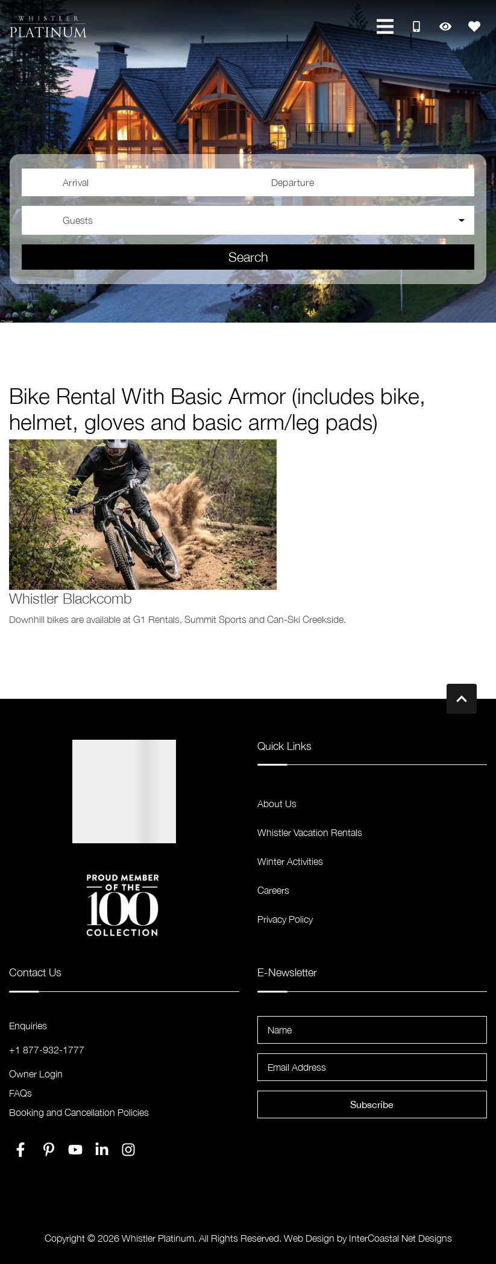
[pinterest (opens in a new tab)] (49, 1150)
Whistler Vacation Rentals (309, 832)
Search (248, 257)
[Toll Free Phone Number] (416, 26)
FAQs (20, 1093)
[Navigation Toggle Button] (385, 26)
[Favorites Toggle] (474, 26)
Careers (273, 890)
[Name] (372, 1030)
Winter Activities (290, 861)
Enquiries (28, 1025)
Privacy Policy (285, 919)
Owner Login (36, 1073)
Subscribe (372, 1104)
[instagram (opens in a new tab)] (128, 1150)
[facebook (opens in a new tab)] (22, 1150)
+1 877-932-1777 (46, 1049)
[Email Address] (372, 1067)
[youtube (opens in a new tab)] (75, 1150)
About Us (277, 803)
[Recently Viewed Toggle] (445, 26)
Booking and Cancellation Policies (79, 1112)
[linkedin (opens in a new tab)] (102, 1150)
